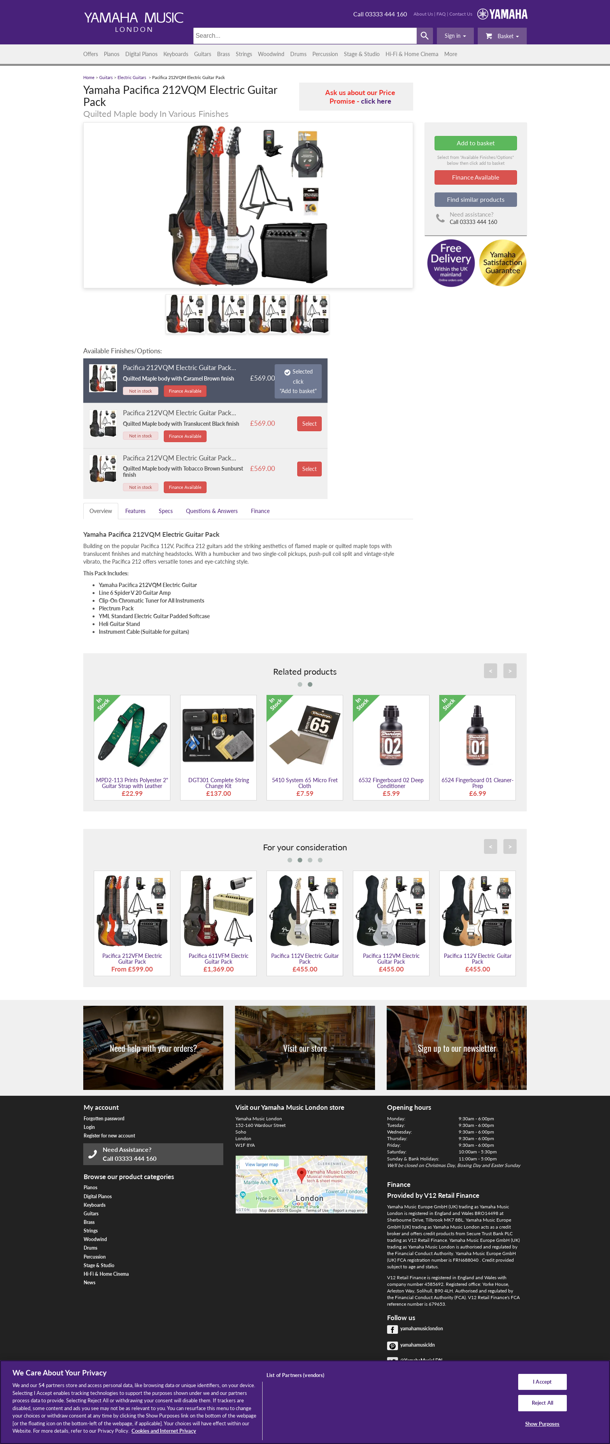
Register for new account (109, 1136)
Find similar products (476, 199)
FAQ (441, 14)
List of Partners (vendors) (295, 1375)
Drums (298, 54)
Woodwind (271, 54)
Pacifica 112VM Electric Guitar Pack (391, 958)
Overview (100, 511)
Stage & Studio (362, 54)
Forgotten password (104, 1118)
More (450, 54)
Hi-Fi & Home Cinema (412, 54)
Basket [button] (502, 36)
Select (309, 423)
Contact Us (460, 14)
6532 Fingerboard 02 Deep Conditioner (391, 783)
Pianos (111, 54)
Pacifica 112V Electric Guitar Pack (305, 958)
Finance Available (185, 390)
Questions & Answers (212, 511)
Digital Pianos (141, 54)
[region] (305, 1402)
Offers (90, 54)
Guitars (202, 54)
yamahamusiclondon (421, 1328)
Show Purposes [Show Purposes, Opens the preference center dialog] (542, 1424)
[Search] (305, 36)
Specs (166, 511)
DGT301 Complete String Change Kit (218, 783)
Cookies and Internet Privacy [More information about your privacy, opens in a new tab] (163, 1431)
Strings (244, 54)
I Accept (542, 1382)
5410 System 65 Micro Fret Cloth (305, 783)
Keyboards (175, 54)
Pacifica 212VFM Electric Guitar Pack (132, 958)
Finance (260, 511)
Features (135, 511)
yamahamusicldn (417, 1345)
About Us (423, 14)
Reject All (542, 1403)
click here (376, 101)
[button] (455, 36)
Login (89, 1127)
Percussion (325, 54)
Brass (223, 54)
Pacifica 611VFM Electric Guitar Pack (219, 958)
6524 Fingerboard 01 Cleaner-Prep (478, 783)
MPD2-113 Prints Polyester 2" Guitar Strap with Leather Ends (132, 786)
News (89, 1282)
